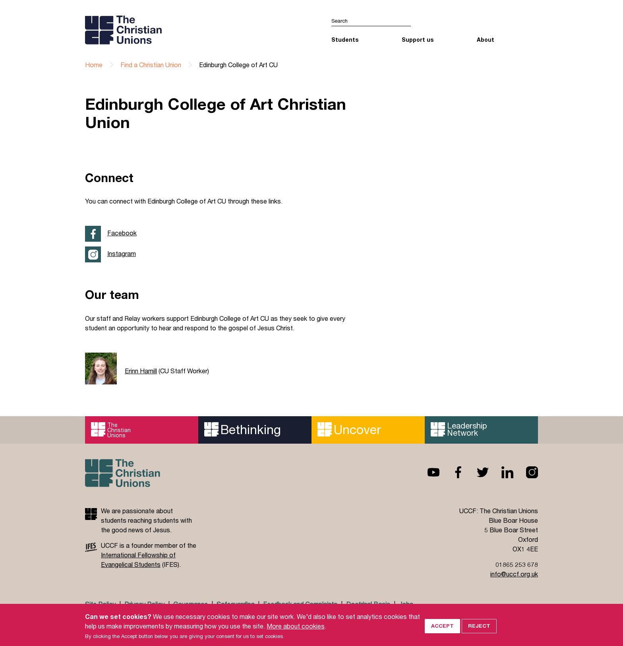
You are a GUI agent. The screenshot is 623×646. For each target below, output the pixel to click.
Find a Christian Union (150, 64)
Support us (417, 39)
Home (94, 64)
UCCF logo (154, 30)
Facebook (122, 233)
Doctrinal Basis (368, 604)
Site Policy (100, 604)
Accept (442, 633)
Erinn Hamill (141, 370)
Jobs (406, 604)
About (485, 39)
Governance (190, 604)
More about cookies (296, 633)
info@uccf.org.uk (514, 574)
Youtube (427, 472)
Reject (479, 633)
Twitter (476, 472)
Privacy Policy (144, 604)
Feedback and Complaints (300, 604)
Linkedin (501, 472)
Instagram (121, 253)
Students (344, 39)
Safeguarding (235, 604)
